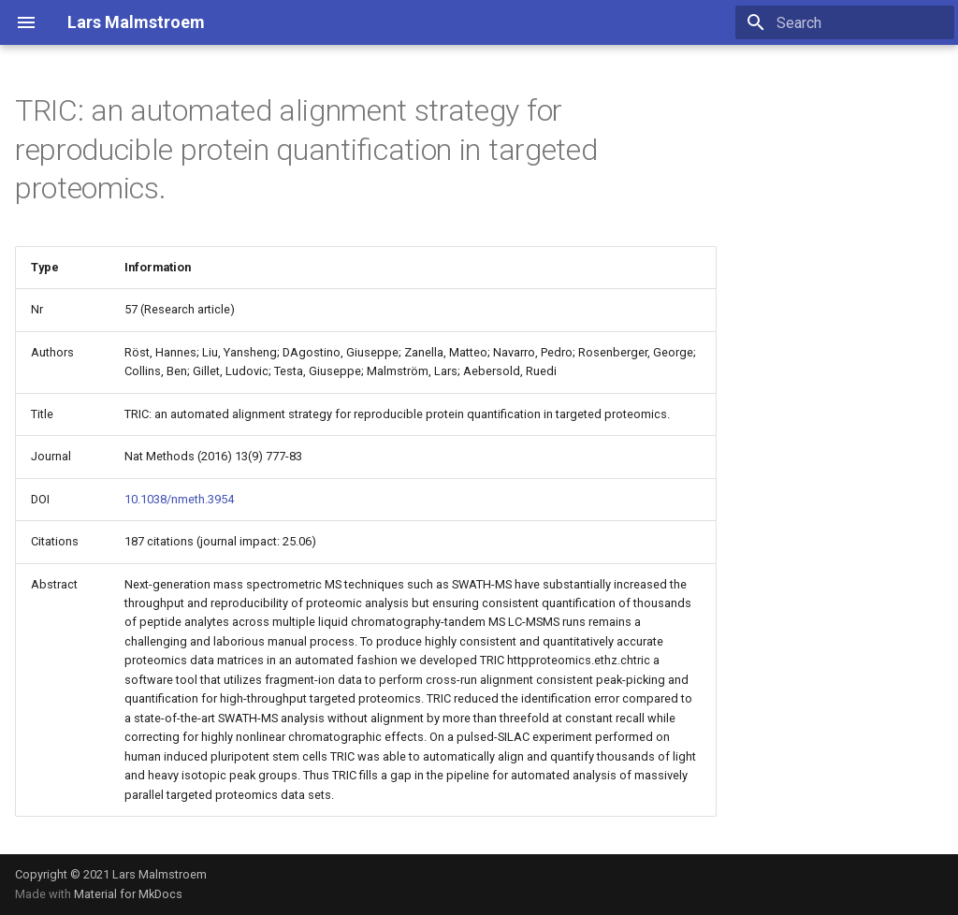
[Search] (844, 22)
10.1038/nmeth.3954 (179, 499)
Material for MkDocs (128, 894)
